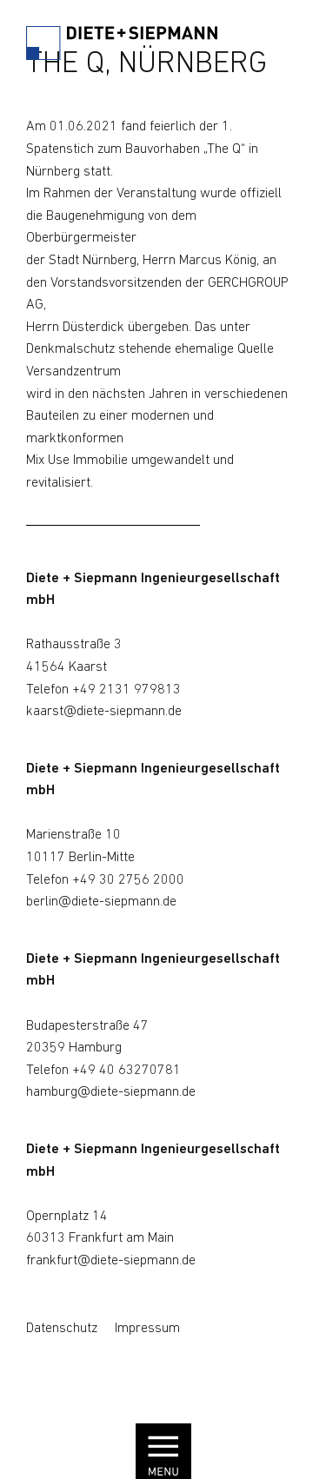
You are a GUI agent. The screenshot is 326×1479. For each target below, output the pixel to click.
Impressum (147, 1329)
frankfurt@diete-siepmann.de (111, 1261)
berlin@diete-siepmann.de (101, 902)
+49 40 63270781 (126, 1071)
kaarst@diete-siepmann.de (104, 712)
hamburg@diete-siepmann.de (111, 1092)
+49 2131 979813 (126, 690)
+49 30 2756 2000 (128, 880)
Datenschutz (61, 1329)
